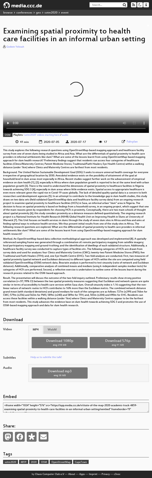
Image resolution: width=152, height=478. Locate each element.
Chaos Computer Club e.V (49, 474)
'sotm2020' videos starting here (42, 135)
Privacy (106, 474)
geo (38, 12)
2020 (34, 462)
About (71, 474)
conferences (24, 12)
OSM (8, 135)
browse (8, 12)
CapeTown (81, 462)
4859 (23, 462)
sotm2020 (51, 12)
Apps (82, 474)
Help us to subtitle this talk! (46, 357)
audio (65, 135)
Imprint (93, 474)
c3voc (117, 474)
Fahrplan (132, 141)
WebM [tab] (52, 329)
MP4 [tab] (36, 329)
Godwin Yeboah (15, 47)
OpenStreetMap (60, 462)
